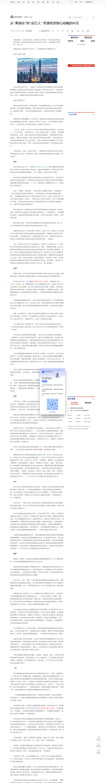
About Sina (87, 415)
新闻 (18, 2)
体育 (23, 2)
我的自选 (88, 37)
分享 (82, 31)
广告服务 (78, 415)
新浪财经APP (46, 31)
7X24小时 (73, 114)
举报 (53, 31)
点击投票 (52, 42)
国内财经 (26, 17)
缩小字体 (58, 31)
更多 (59, 2)
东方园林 (29, 281)
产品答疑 (70, 421)
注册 (81, 2)
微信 (77, 31)
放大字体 (62, 31)
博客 (43, 2)
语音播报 (98, 745)
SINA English (87, 421)
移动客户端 (89, 2)
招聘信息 (78, 418)
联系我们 (70, 418)
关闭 (63, 371)
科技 (38, 2)
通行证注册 (87, 418)
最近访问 (74, 37)
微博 (72, 31)
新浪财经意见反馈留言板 (76, 408)
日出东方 (36, 708)
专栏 (53, 2)
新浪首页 (12, 2)
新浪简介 (70, 415)
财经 (28, 2)
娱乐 (33, 2)
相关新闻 (98, 751)
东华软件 (33, 167)
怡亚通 (52, 281)
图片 (48, 2)
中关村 (38, 455)
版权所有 (86, 428)
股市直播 (71, 399)
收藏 (67, 31)
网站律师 (78, 421)
